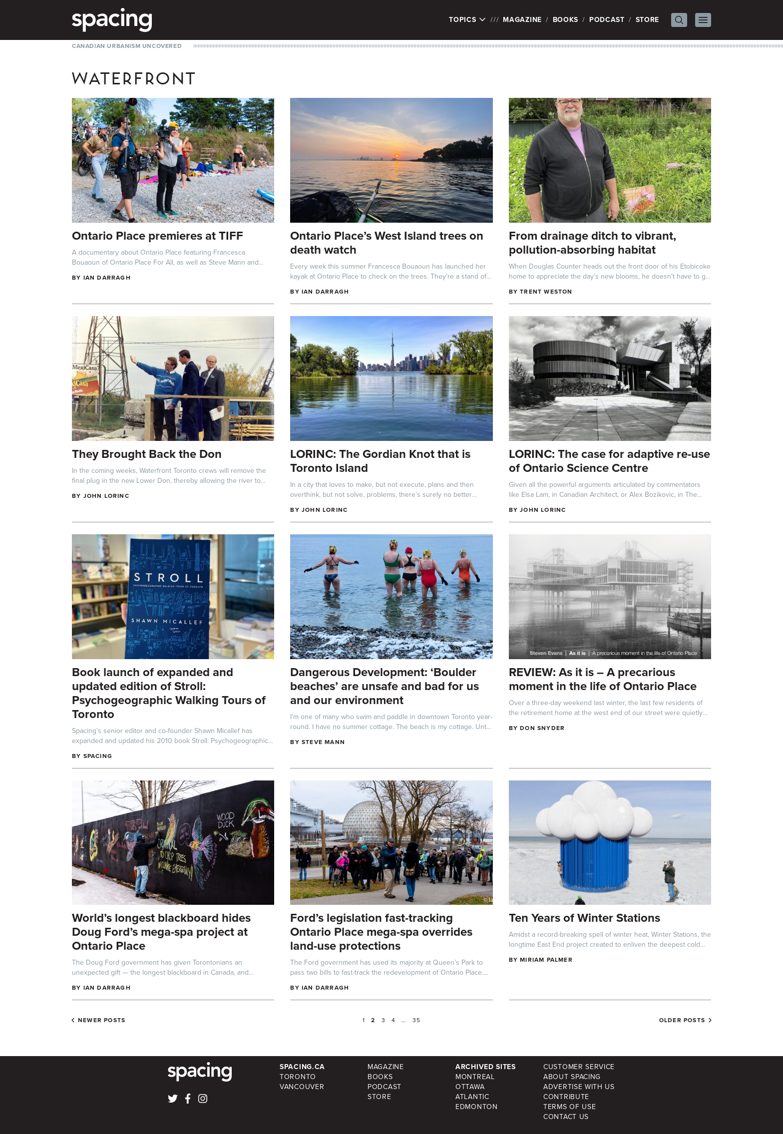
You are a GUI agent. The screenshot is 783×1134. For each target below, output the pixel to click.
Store (648, 19)
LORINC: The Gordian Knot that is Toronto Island (380, 461)
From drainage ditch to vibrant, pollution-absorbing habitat (592, 243)
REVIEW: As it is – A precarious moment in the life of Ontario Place (603, 679)
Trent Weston (546, 291)
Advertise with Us (579, 1087)
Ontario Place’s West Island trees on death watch (386, 243)
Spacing (97, 756)
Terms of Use (569, 1107)
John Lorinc (106, 495)
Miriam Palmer (546, 959)
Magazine (522, 19)
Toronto (298, 1077)
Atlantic (472, 1097)
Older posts (682, 1020)
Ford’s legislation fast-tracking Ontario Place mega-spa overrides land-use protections (381, 932)
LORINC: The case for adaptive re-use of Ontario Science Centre (609, 461)
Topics (467, 20)
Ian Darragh (107, 277)
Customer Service (579, 1067)
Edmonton (476, 1107)
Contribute (566, 1097)
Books (566, 19)
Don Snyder (542, 728)
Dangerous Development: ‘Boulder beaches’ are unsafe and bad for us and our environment (384, 686)
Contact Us (566, 1117)
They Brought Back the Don (147, 454)
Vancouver (302, 1087)
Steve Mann (323, 742)
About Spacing (572, 1077)
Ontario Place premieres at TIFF (157, 236)
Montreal (475, 1077)
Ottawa (469, 1087)
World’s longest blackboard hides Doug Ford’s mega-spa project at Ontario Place (161, 932)
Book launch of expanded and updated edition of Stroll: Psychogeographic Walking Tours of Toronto (169, 693)
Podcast (607, 19)
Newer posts (101, 1020)
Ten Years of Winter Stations (584, 918)
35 (416, 1020)
